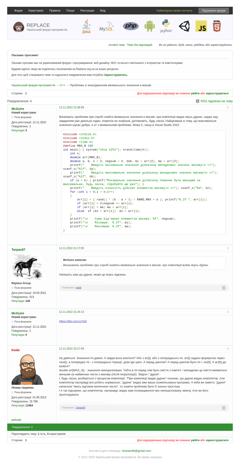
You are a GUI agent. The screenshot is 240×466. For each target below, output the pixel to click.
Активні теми (116, 44)
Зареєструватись (115, 75)
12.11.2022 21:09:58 (71, 107)
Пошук (70, 10)
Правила (54, 10)
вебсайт (16, 420)
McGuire (18, 109)
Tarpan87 (18, 249)
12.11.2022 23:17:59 (71, 348)
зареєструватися (217, 93)
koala (78, 287)
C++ (62, 85)
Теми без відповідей (139, 44)
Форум (18, 10)
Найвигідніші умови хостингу (174, 10)
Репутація (18, 130)
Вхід (103, 10)
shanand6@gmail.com (136, 450)
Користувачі (35, 10)
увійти (195, 93)
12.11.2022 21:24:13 (71, 311)
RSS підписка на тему (217, 101)
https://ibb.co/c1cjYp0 (73, 321)
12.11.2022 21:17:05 (71, 248)
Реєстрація (87, 10)
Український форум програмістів (33, 85)
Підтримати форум (214, 10)
